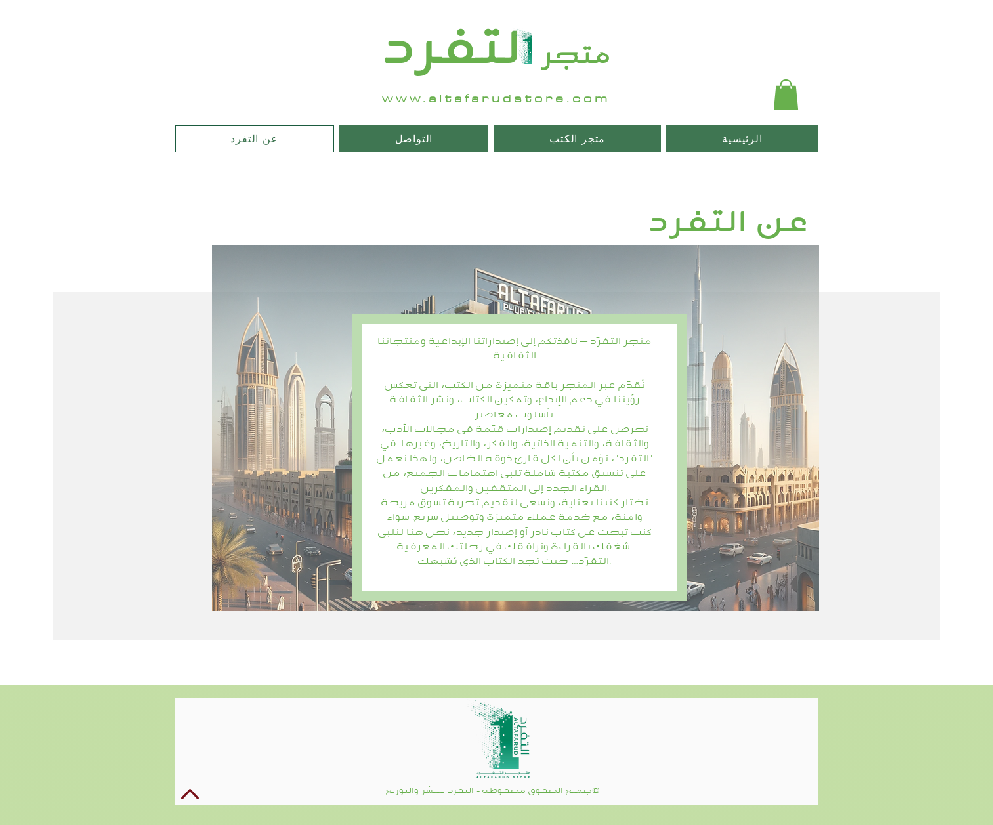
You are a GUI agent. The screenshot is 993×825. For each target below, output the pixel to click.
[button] (786, 94)
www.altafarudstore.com (496, 99)
